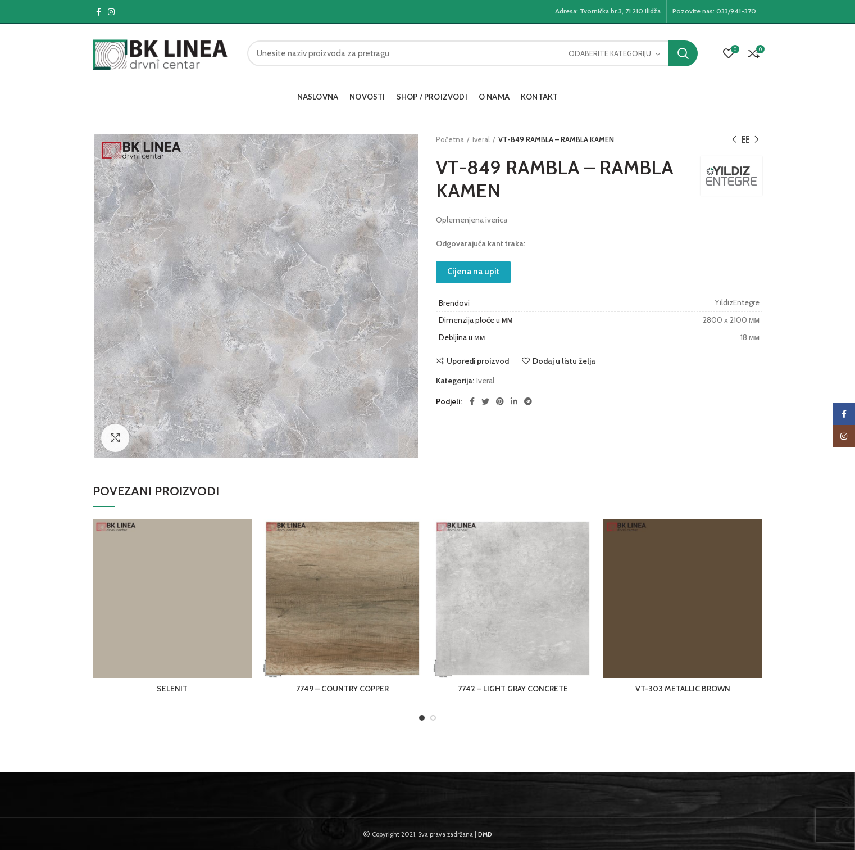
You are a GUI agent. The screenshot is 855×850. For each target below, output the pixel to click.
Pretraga (683, 53)
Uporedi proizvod (478, 361)
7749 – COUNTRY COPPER (342, 689)
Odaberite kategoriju (610, 53)
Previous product (734, 139)
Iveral (481, 139)
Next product (756, 139)
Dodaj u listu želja (564, 361)
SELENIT (172, 689)
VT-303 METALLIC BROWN (682, 689)
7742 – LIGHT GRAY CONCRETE (513, 689)
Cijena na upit (473, 271)
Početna (450, 139)
